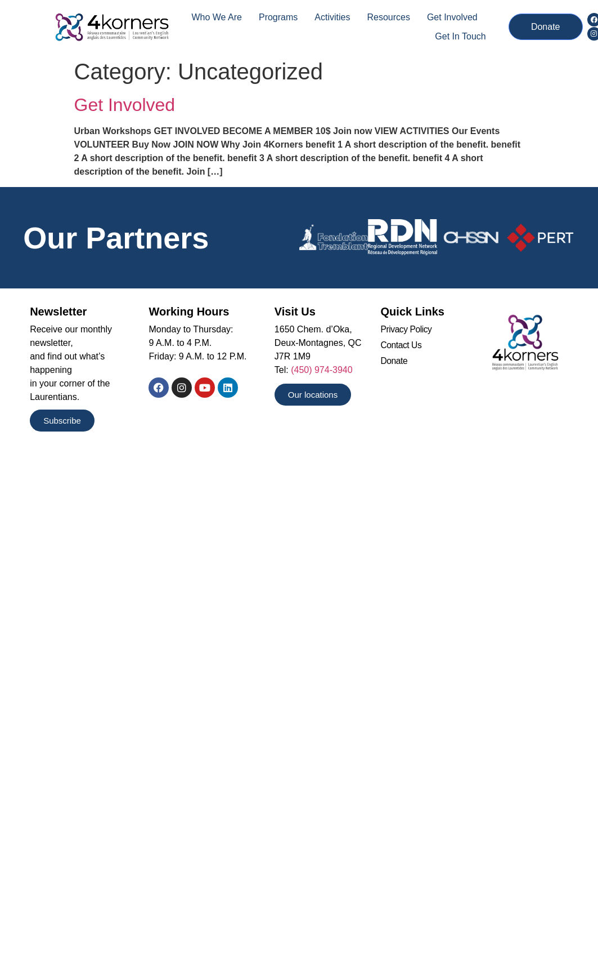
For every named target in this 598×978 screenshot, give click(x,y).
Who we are (216, 17)
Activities (332, 17)
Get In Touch (460, 36)
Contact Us (402, 346)
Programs (278, 17)
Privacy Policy (407, 330)
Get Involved (452, 17)
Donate (394, 362)
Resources (388, 17)
